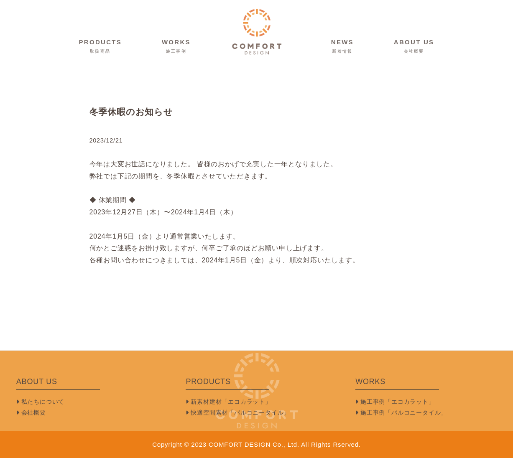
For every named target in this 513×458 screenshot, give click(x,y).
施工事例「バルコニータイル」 (401, 412)
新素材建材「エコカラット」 (228, 401)
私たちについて (40, 401)
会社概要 (31, 412)
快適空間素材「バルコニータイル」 (238, 412)
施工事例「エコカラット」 (394, 401)
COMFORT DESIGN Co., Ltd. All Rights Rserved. (285, 444)
